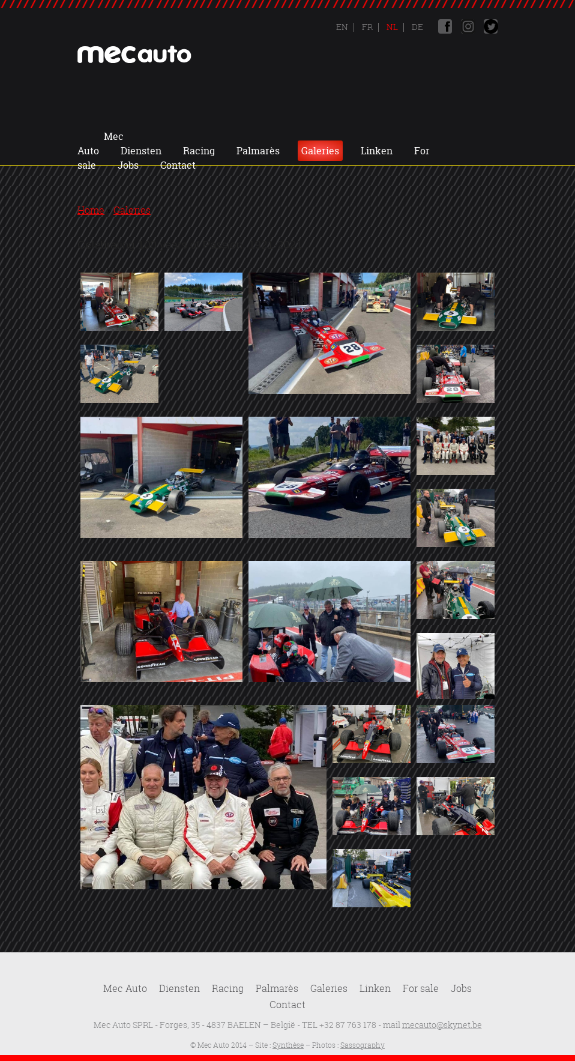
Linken (435, 136)
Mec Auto (135, 136)
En (342, 26)
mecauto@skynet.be (442, 1024)
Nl (391, 26)
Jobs (272, 150)
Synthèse (288, 1045)
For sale (421, 988)
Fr (366, 26)
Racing (257, 136)
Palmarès (316, 136)
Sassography (362, 1045)
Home (90, 210)
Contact (322, 150)
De (416, 26)
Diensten (199, 136)
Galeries (378, 136)
